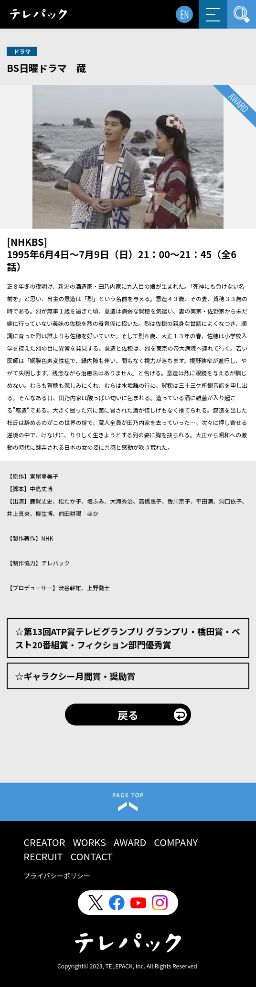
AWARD (130, 842)
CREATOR (44, 842)
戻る (128, 714)
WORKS (89, 842)
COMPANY (176, 842)
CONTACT (92, 856)
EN (184, 14)
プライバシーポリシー (56, 875)
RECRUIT (43, 856)
